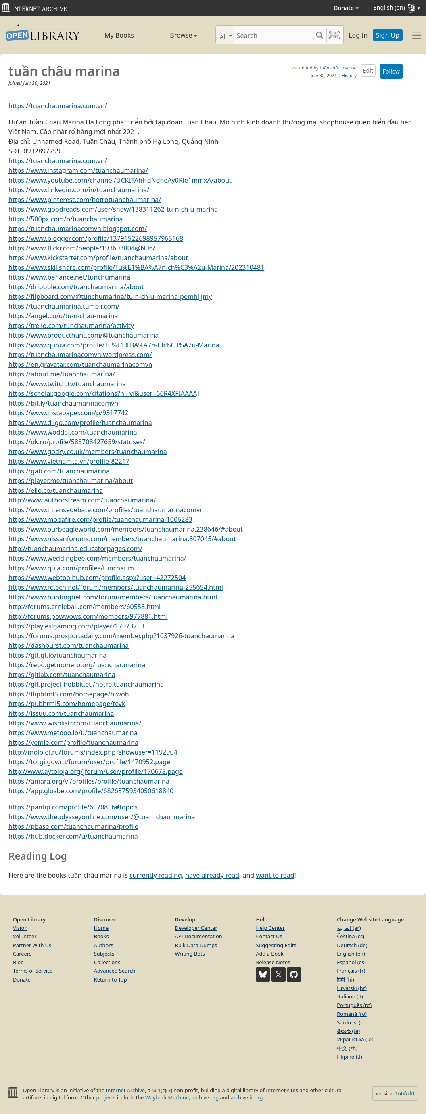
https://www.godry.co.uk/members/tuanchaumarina (87, 451)
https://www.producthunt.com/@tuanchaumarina (83, 335)
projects (105, 1097)
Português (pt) (354, 1005)
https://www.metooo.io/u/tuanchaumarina (73, 732)
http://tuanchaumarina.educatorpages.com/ (75, 548)
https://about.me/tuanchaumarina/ (61, 374)
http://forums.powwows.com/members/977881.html (88, 616)
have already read (212, 875)
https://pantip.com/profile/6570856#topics (73, 807)
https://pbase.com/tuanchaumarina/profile (73, 826)
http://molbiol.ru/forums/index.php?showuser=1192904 (93, 752)
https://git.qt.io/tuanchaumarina (57, 655)
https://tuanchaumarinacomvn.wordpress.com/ (80, 354)
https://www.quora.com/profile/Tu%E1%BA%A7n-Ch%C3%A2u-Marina (113, 345)
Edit (368, 70)
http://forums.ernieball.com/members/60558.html (84, 606)
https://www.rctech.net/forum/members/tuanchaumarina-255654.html (115, 587)
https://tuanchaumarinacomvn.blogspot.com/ (77, 228)
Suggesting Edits (276, 945)
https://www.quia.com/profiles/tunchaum (71, 567)
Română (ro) (352, 1013)
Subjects (104, 953)
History (349, 75)
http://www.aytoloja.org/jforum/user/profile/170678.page (95, 771)
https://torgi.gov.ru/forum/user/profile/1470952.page (89, 761)
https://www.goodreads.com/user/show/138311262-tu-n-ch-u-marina (113, 209)
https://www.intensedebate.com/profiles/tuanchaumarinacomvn (106, 509)
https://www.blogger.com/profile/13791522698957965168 (95, 238)
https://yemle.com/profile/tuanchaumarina (73, 742)
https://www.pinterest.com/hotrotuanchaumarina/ (84, 199)
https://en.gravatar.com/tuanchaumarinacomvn (80, 364)
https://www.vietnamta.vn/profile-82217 (68, 461)
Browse (174, 35)
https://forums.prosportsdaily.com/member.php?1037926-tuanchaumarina (121, 635)
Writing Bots (190, 953)
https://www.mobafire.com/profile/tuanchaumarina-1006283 (100, 519)
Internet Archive (125, 1090)
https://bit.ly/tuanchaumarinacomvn (63, 403)
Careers (22, 953)
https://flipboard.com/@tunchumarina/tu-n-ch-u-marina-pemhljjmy (110, 296)
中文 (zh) (347, 1048)
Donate (346, 8)
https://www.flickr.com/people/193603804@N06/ (81, 248)
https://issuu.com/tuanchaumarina (61, 713)
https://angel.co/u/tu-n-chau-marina (63, 315)
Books (101, 936)
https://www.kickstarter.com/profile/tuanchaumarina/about (98, 257)
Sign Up (387, 35)
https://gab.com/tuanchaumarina (59, 471)
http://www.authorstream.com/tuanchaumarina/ (82, 500)
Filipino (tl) (349, 1056)
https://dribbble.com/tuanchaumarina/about (76, 286)
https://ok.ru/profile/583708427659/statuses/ (76, 441)
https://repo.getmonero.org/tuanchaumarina (76, 664)
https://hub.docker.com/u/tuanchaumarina (73, 836)
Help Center (270, 927)
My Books (119, 35)
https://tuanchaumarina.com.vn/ (57, 105)
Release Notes (273, 962)
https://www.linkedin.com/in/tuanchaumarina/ (78, 189)
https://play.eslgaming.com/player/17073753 (76, 626)
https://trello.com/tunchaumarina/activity (71, 325)
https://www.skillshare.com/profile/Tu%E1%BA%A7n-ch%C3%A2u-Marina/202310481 (136, 267)
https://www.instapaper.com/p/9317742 (68, 412)
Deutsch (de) (352, 945)
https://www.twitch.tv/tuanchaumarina (67, 383)
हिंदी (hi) (345, 979)
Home (101, 927)
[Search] (273, 35)
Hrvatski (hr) (352, 988)
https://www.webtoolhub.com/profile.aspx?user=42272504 (97, 577)
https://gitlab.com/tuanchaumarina (61, 674)
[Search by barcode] (334, 35)
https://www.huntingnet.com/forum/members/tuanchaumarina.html (112, 597)
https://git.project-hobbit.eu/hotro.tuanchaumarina (86, 684)
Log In (358, 35)
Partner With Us (32, 945)
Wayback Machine (167, 1097)
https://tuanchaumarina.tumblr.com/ (63, 306)
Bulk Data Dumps (196, 945)
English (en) (351, 953)
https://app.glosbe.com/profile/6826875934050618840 (90, 790)
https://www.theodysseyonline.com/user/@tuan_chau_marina (101, 816)
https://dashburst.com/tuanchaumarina (68, 645)
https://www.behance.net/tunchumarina (69, 277)
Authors (103, 945)
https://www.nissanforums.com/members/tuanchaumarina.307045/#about (122, 538)
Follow (391, 71)
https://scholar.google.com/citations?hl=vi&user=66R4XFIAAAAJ (103, 393)
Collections (107, 962)
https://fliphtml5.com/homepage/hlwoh (68, 693)
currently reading (155, 875)
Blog (18, 962)
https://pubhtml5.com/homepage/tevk (66, 703)
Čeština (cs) (350, 936)
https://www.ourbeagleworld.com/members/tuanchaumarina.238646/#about (125, 529)
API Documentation (198, 936)
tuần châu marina (338, 68)
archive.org (205, 1097)
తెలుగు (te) (348, 1030)
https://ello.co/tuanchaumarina (55, 490)
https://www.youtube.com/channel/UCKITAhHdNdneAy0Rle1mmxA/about (120, 180)
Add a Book (269, 953)
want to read (275, 875)
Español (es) (351, 962)
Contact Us (269, 936)
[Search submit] (319, 35)
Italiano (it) (350, 996)
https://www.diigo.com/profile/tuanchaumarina (80, 422)
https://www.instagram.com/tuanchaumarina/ (78, 170)
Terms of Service (32, 970)
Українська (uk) (355, 1039)
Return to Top (110, 979)
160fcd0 (404, 1093)
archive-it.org (247, 1097)
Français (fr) (351, 970)
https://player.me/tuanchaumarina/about (70, 480)
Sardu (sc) (348, 1022)
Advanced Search (115, 970)
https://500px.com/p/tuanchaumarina (65, 218)
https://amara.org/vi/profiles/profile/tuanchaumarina (88, 781)
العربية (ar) (349, 927)
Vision (20, 927)
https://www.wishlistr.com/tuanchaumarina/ (75, 723)
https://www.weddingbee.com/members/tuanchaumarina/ (97, 558)
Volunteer (25, 936)
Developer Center (196, 927)
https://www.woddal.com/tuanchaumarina (72, 432)
